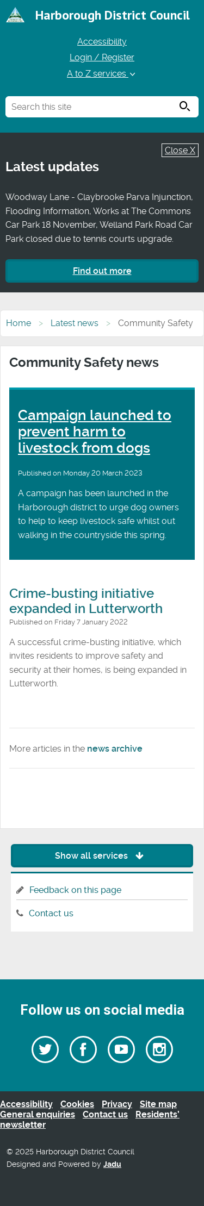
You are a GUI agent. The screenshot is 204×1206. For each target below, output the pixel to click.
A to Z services (102, 73)
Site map (158, 1104)
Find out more (102, 271)
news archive (115, 748)
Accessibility (102, 41)
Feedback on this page (75, 890)
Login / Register (102, 57)
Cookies (77, 1104)
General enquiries (37, 1114)
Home (18, 323)
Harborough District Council (112, 15)
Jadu (112, 1164)
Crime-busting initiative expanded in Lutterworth (86, 601)
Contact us (51, 913)
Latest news (74, 323)
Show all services (102, 856)
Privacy (117, 1104)
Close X (180, 150)
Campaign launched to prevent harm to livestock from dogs (94, 431)
